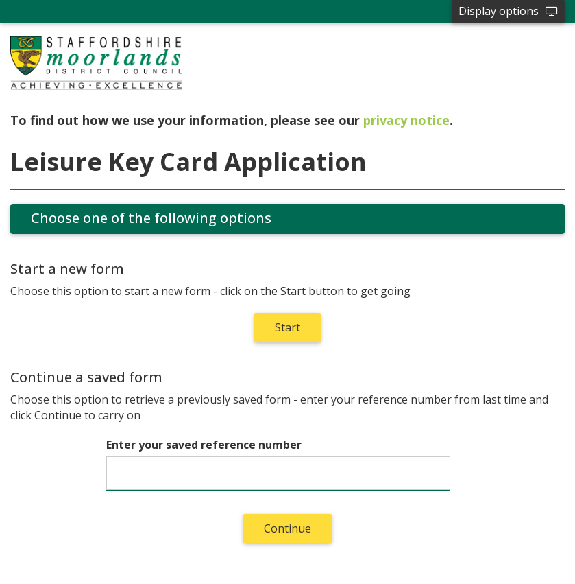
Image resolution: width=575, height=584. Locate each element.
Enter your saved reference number (204, 444)
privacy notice (406, 120)
